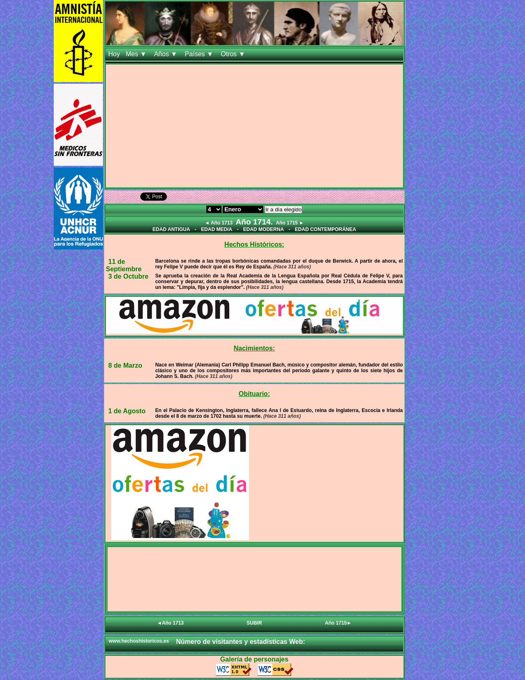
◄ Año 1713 (219, 223)
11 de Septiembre (124, 265)
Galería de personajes (254, 659)
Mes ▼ (137, 53)
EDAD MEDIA (216, 229)
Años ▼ (166, 53)
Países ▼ (200, 53)
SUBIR (254, 623)
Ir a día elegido (283, 209)
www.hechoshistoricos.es (139, 641)
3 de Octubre (128, 276)
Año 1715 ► (290, 223)
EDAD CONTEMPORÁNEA (325, 229)
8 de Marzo (125, 365)
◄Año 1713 (170, 623)
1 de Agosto (127, 411)
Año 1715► (338, 623)
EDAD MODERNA (263, 229)
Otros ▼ (234, 53)
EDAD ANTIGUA (171, 229)
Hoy (114, 53)
